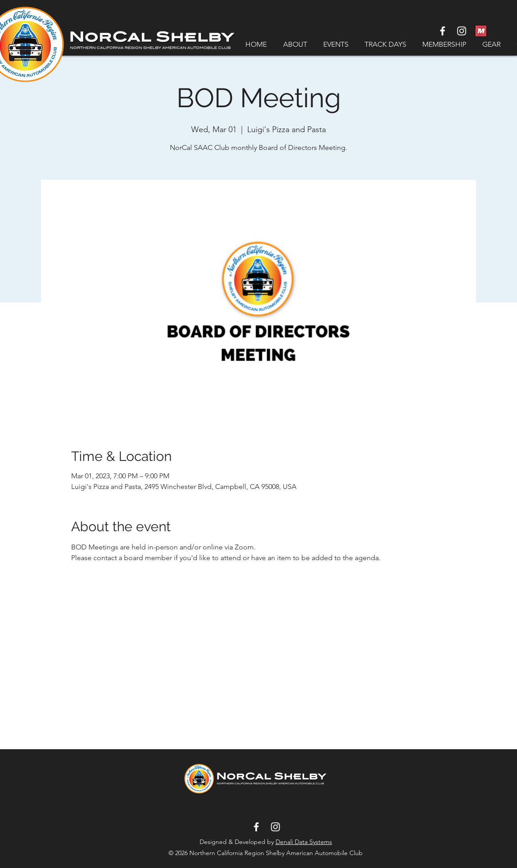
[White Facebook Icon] (443, 31)
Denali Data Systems (304, 842)
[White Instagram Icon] (462, 31)
